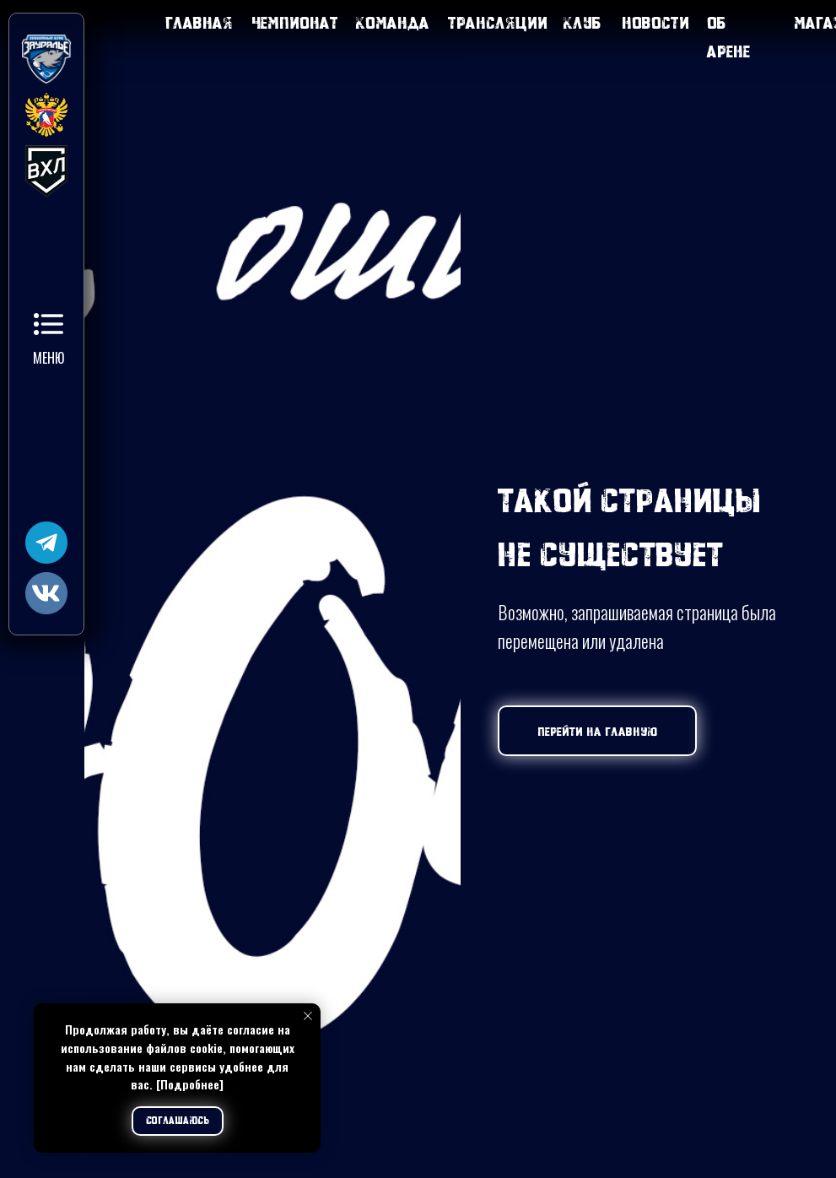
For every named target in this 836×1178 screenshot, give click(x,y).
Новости (655, 22)
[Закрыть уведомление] (307, 1016)
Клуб (582, 22)
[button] (48, 324)
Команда (392, 22)
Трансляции (497, 22)
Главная (199, 22)
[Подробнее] (190, 1084)
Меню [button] (48, 358)
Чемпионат (294, 22)
